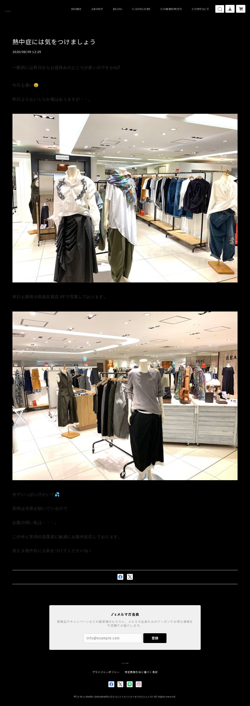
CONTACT (200, 9)
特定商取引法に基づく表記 (141, 672)
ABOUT (97, 9)
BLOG (118, 9)
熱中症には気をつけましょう (58, 41)
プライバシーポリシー (106, 672)
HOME (76, 9)
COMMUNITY (171, 9)
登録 (155, 638)
